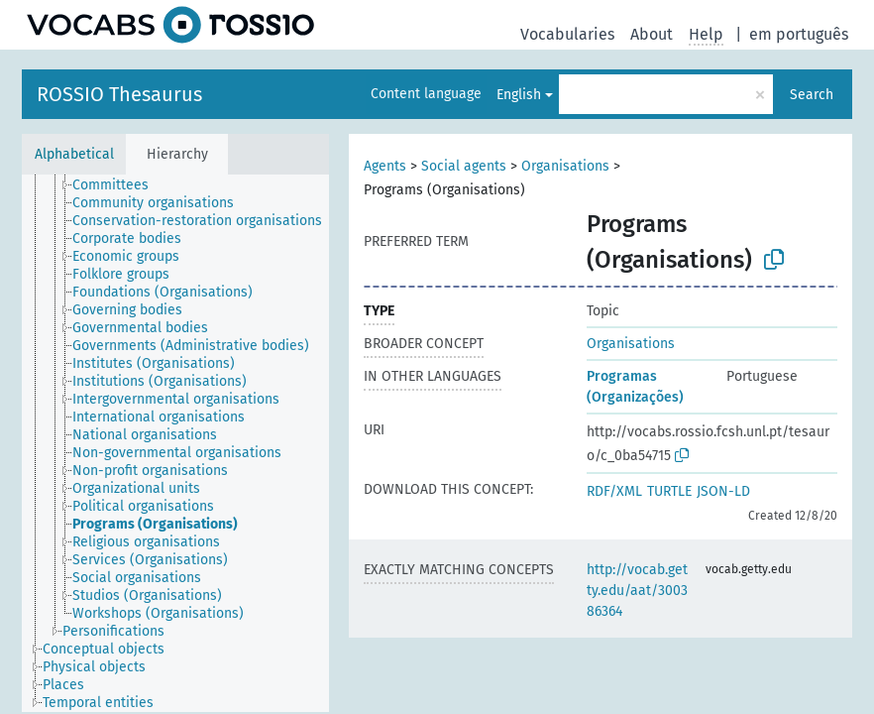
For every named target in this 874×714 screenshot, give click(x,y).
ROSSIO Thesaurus (119, 94)
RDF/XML (614, 491)
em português (798, 34)
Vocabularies (567, 34)
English (518, 94)
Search (811, 94)
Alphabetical (74, 154)
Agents (385, 166)
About (651, 34)
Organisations (565, 166)
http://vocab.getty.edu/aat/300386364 (637, 590)
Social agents (463, 166)
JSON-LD (723, 491)
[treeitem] (118, 185)
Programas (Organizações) (635, 387)
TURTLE (669, 491)
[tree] (175, 443)
